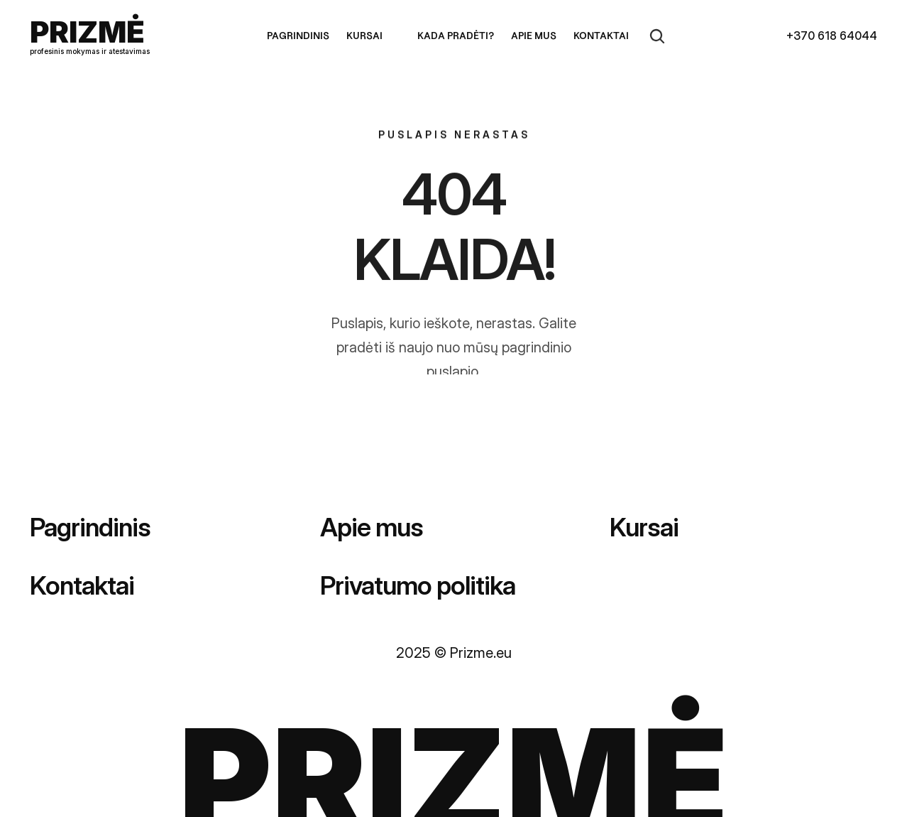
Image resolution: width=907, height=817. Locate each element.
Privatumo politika (417, 585)
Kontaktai (82, 585)
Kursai (644, 527)
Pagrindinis (90, 527)
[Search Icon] (657, 36)
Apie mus (371, 527)
